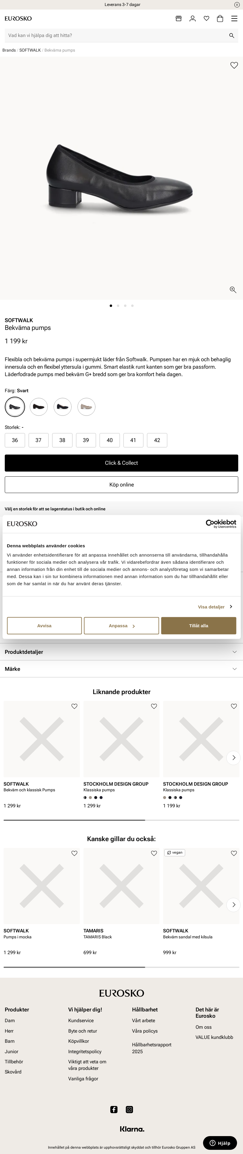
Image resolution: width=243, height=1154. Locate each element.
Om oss (204, 1027)
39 (86, 440)
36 (15, 440)
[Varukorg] (220, 18)
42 (157, 440)
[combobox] (116, 35)
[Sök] (231, 35)
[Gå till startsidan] (18, 18)
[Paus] (237, 5)
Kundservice (81, 1020)
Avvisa (44, 625)
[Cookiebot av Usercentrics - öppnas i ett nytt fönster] (210, 523)
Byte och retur (82, 1031)
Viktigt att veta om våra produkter (87, 1065)
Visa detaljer (211, 606)
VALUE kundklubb (214, 1037)
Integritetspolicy (84, 1051)
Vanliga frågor (83, 1079)
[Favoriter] (206, 18)
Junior (11, 1051)
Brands (9, 50)
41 (133, 440)
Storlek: (13, 427)
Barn (10, 1041)
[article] (42, 752)
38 (62, 440)
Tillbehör (14, 1062)
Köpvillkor (78, 1041)
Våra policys (145, 1031)
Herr (9, 1031)
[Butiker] (178, 18)
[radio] (15, 407)
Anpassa (122, 625)
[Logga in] (192, 18)
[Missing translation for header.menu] (234, 18)
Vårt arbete (143, 1020)
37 (38, 440)
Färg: (16, 390)
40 (110, 440)
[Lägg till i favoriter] (234, 65)
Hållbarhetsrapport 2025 (151, 1048)
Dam (10, 1020)
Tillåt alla (198, 625)
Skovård (13, 1072)
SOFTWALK (30, 50)
